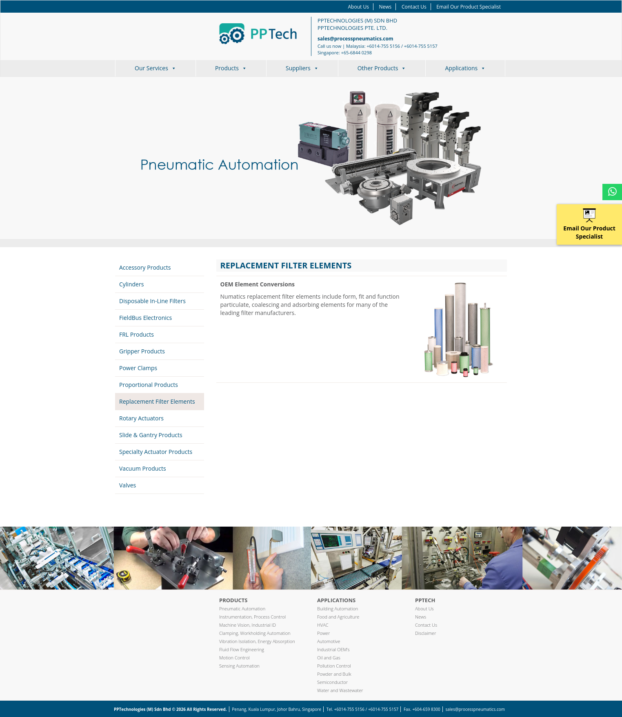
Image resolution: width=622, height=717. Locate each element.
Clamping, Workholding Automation (255, 633)
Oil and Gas (328, 657)
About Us (358, 6)
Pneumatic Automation (242, 608)
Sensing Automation (239, 666)
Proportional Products (148, 385)
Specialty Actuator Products (155, 452)
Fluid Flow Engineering (241, 649)
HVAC (323, 625)
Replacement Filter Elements (157, 401)
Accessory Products (145, 267)
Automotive (328, 641)
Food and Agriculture (338, 617)
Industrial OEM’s (333, 649)
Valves (127, 485)
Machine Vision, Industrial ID (247, 625)
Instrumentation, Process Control (252, 617)
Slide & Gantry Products (150, 435)
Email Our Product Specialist (468, 6)
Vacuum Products (142, 468)
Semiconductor (332, 682)
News (385, 6)
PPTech (425, 600)
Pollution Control (334, 666)
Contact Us (414, 6)
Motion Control (234, 657)
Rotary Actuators (141, 418)
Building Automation (337, 608)
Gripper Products (142, 351)
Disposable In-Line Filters (152, 301)
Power (323, 633)
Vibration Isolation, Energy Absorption (257, 641)
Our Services (155, 68)
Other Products (382, 68)
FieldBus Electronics (145, 318)
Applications (465, 68)
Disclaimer (425, 633)
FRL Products (136, 334)
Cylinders (131, 284)
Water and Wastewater (340, 690)
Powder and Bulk (334, 674)
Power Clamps (138, 368)
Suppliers (302, 68)
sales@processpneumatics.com (355, 38)
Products (231, 68)
